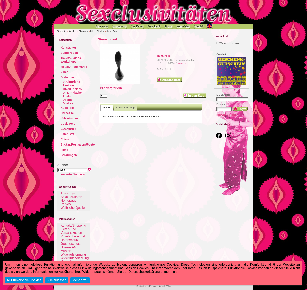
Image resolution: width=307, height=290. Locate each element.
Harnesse (67, 113)
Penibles (69, 85)
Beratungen (69, 155)
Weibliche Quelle (73, 208)
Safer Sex (67, 134)
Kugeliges (68, 107)
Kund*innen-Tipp (125, 107)
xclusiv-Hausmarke (74, 66)
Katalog (72, 31)
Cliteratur (67, 139)
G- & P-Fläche (72, 92)
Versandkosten (186, 60)
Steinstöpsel (112, 31)
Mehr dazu (182, 63)
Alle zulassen (56, 280)
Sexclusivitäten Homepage (71, 198)
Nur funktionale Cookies (24, 280)
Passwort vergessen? (227, 115)
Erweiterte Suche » (71, 174)
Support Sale (70, 52)
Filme (64, 149)
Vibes (64, 72)
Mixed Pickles (97, 31)
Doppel (68, 99)
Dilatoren (69, 103)
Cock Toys (68, 123)
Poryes (66, 204)
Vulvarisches (69, 118)
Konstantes (68, 47)
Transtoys (68, 193)
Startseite (61, 31)
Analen (67, 96)
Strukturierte (71, 81)
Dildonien (83, 31)
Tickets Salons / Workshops (72, 59)
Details (106, 107)
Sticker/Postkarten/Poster (78, 144)
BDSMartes (68, 128)
